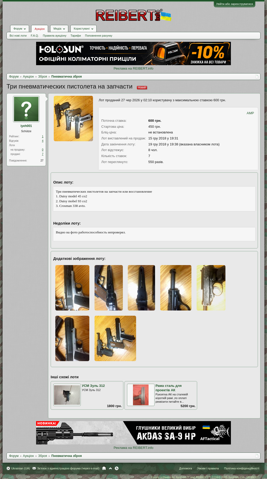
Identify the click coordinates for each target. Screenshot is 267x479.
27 (42, 160)
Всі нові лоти (18, 35)
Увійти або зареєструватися (234, 3)
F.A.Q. (35, 35)
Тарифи (76, 35)
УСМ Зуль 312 (93, 386)
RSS (116, 468)
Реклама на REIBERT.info (133, 68)
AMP (250, 113)
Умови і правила (208, 468)
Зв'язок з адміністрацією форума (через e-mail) (68, 468)
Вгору (110, 468)
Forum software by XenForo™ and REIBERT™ (205, 477)
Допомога (185, 468)
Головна (104, 468)
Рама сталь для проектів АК (169, 388)
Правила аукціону (54, 35)
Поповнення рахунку (98, 35)
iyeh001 (26, 126)
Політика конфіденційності (241, 468)
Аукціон (39, 28)
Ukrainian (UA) (20, 468)
